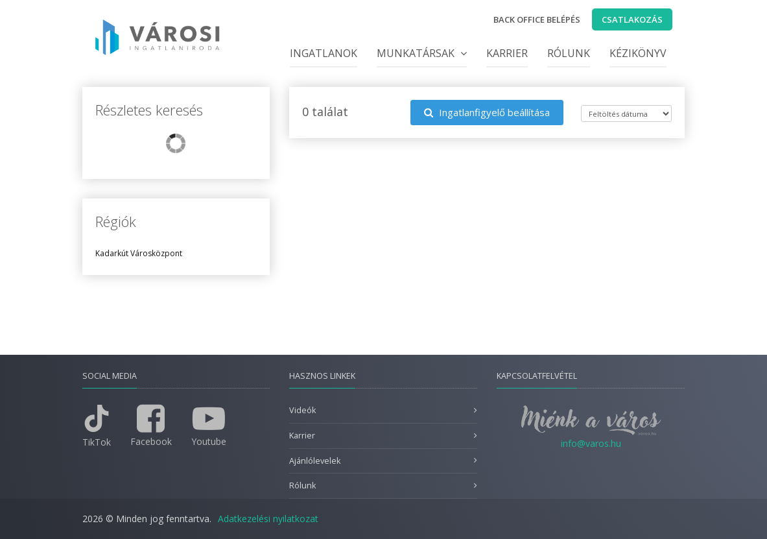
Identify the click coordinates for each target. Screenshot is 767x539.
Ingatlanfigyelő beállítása (487, 112)
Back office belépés (536, 19)
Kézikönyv (638, 53)
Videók (302, 410)
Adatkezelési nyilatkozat (268, 518)
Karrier (507, 53)
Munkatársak (422, 53)
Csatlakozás (632, 19)
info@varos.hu (591, 443)
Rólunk (568, 53)
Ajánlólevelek (314, 460)
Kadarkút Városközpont (138, 253)
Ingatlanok (323, 53)
